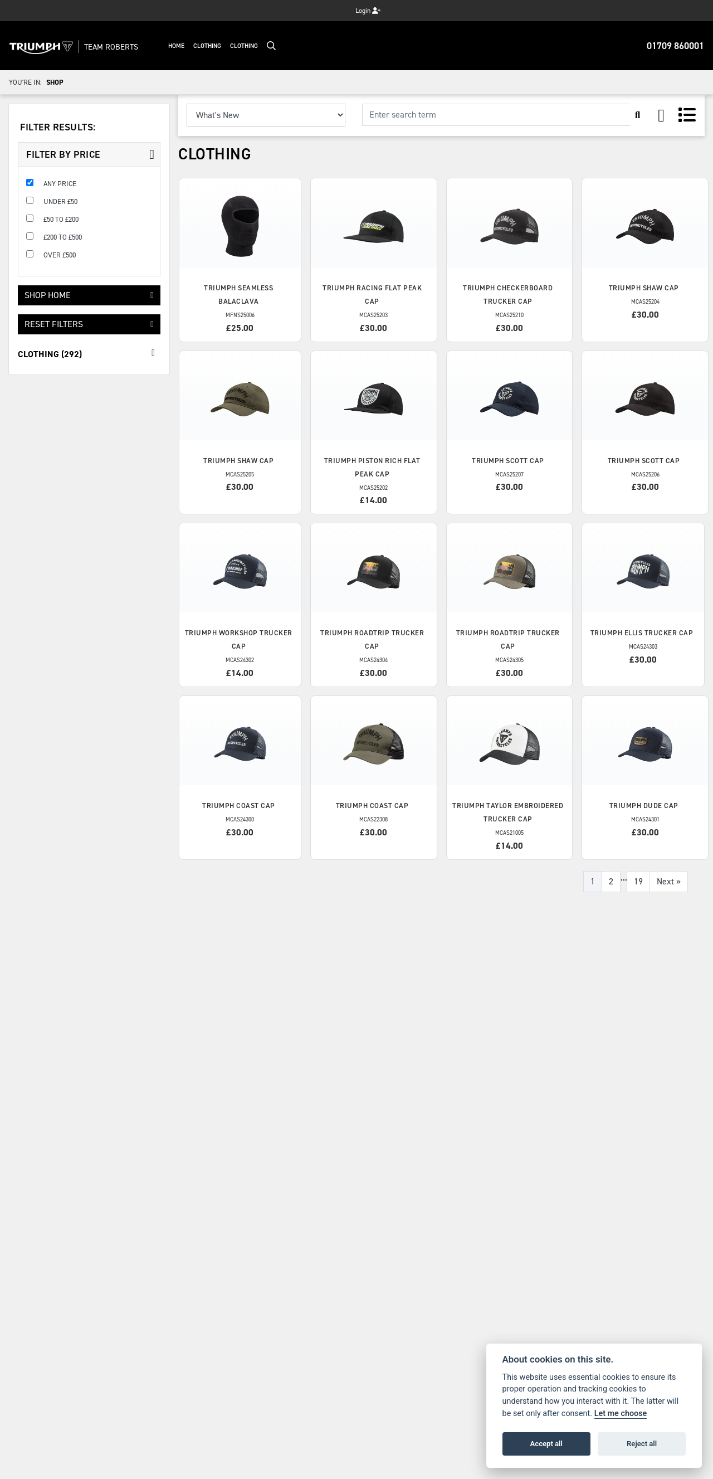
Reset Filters (89, 324)
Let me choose (620, 1413)
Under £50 (60, 201)
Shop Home (89, 295)
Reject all (642, 1443)
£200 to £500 (62, 237)
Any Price (59, 183)
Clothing (208, 46)
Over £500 (59, 255)
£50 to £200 (61, 219)
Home (177, 46)
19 (638, 881)
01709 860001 (675, 45)
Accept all (546, 1443)
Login (367, 10)
